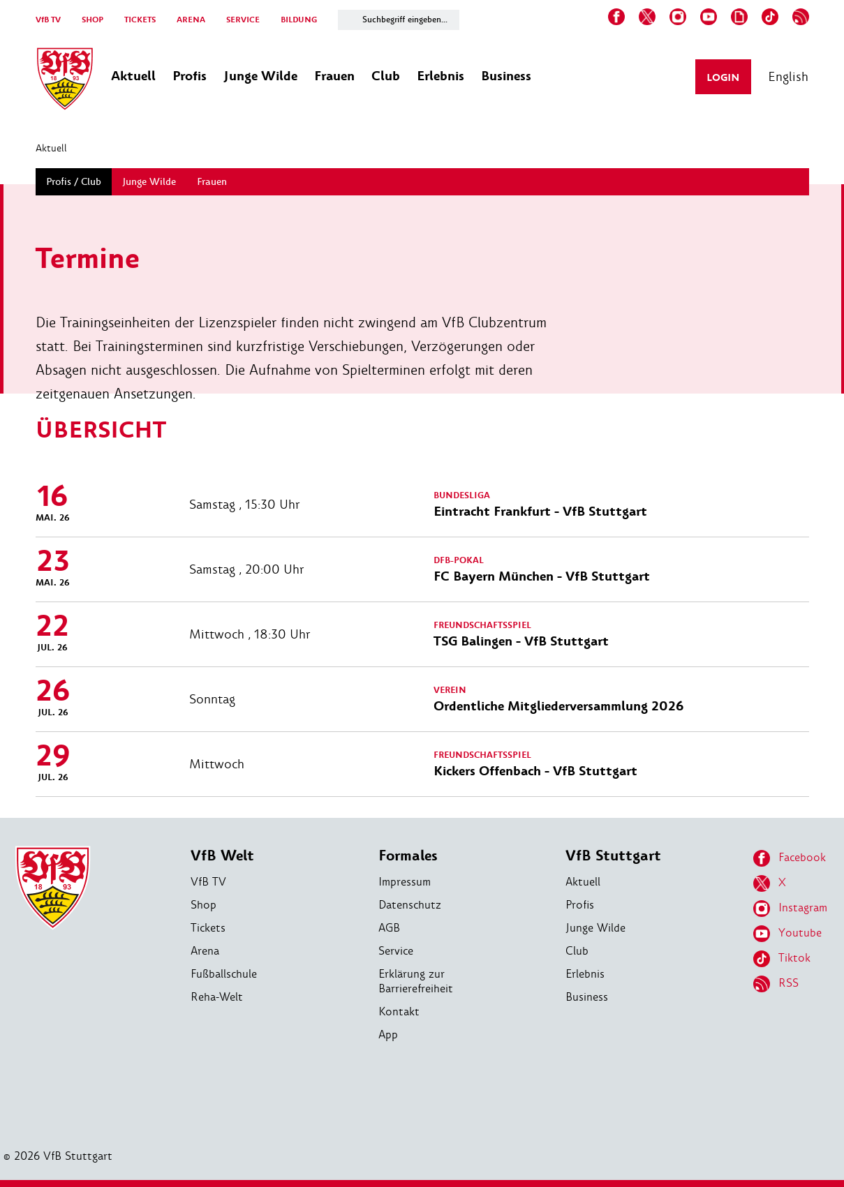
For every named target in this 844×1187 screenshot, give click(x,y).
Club (576, 950)
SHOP (92, 20)
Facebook (789, 858)
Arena (205, 950)
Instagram (790, 908)
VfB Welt (222, 856)
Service (395, 950)
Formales (408, 856)
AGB (389, 927)
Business (586, 997)
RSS (776, 984)
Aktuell (51, 148)
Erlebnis (585, 973)
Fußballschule (224, 973)
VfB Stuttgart (613, 856)
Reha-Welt (217, 997)
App (388, 1034)
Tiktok (781, 958)
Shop (203, 904)
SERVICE (243, 20)
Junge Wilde (595, 927)
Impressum (404, 881)
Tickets (208, 927)
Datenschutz (409, 904)
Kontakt (399, 1011)
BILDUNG (299, 20)
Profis (579, 904)
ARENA (191, 20)
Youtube (787, 933)
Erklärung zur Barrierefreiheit (415, 981)
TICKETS (140, 20)
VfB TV (48, 20)
